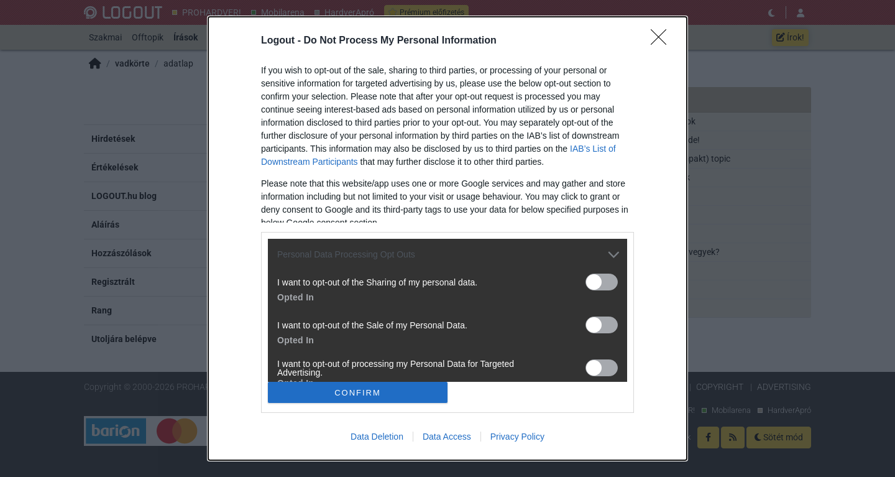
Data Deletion (377, 437)
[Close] (662, 41)
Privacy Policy (517, 437)
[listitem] (447, 254)
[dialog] (447, 238)
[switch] (601, 282)
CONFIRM (357, 392)
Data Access (447, 437)
